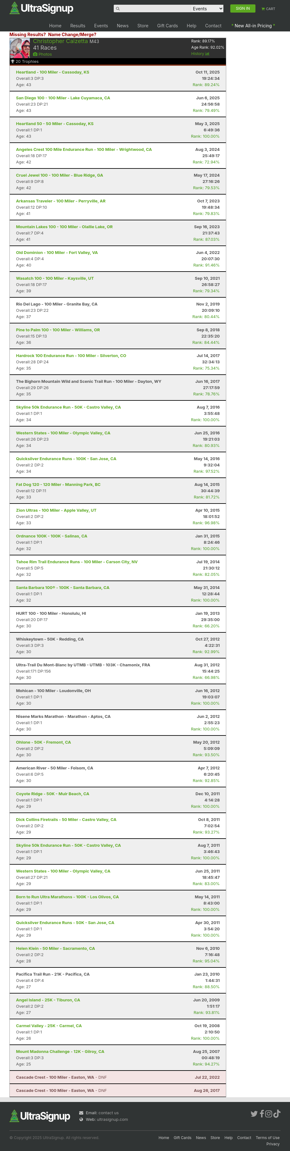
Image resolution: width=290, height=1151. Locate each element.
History (200, 53)
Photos (42, 54)
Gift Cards (167, 25)
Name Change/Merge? (72, 34)
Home (55, 25)
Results (77, 25)
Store (142, 25)
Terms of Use (268, 1137)
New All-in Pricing (253, 25)
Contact (213, 25)
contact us (108, 1112)
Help (192, 25)
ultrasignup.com (112, 1119)
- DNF (61, 1077)
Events (101, 25)
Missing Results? (27, 34)
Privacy (273, 1144)
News (123, 25)
